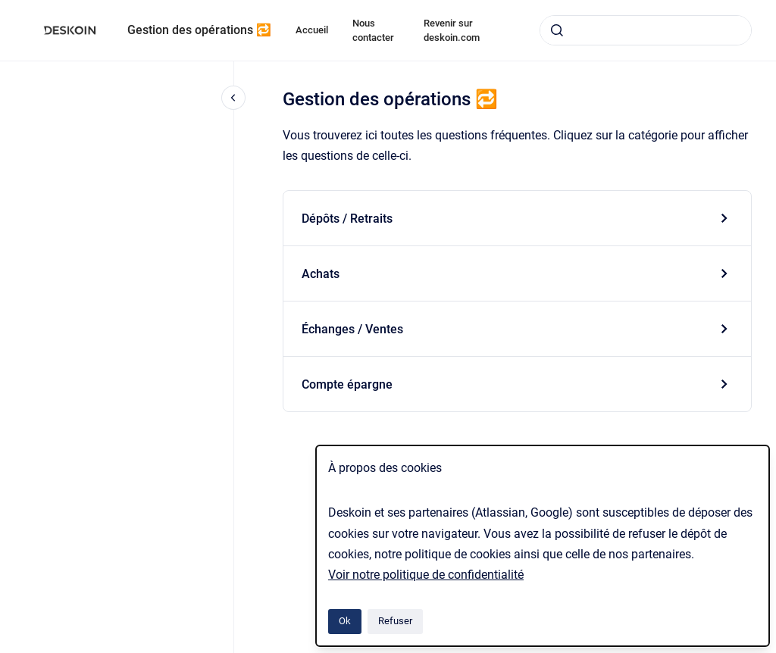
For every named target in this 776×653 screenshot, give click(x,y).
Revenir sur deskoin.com (452, 30)
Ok (345, 620)
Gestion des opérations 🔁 (199, 30)
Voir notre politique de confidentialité (426, 574)
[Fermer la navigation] (233, 98)
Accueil (312, 30)
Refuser (395, 620)
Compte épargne (347, 384)
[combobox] (645, 30)
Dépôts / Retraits (347, 218)
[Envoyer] (557, 30)
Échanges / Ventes (352, 329)
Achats (321, 274)
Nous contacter (373, 30)
